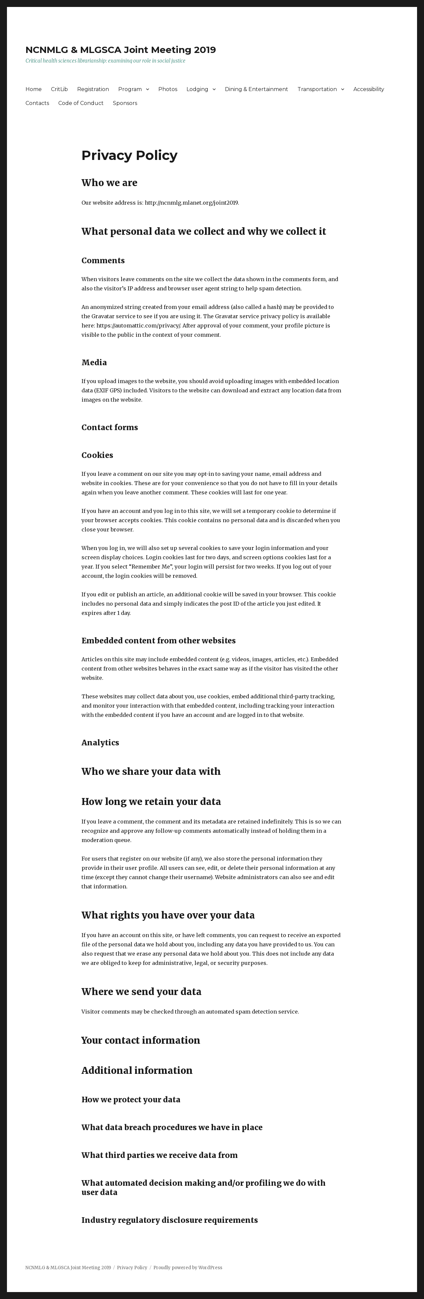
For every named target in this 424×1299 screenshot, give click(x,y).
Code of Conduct (81, 103)
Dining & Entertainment (256, 89)
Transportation (317, 89)
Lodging (197, 89)
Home (34, 89)
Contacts (37, 103)
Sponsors (125, 103)
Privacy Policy (132, 1268)
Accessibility (368, 89)
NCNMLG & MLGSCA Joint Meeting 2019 (121, 49)
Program (130, 89)
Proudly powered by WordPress (187, 1268)
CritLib (59, 89)
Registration (93, 89)
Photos (167, 89)
